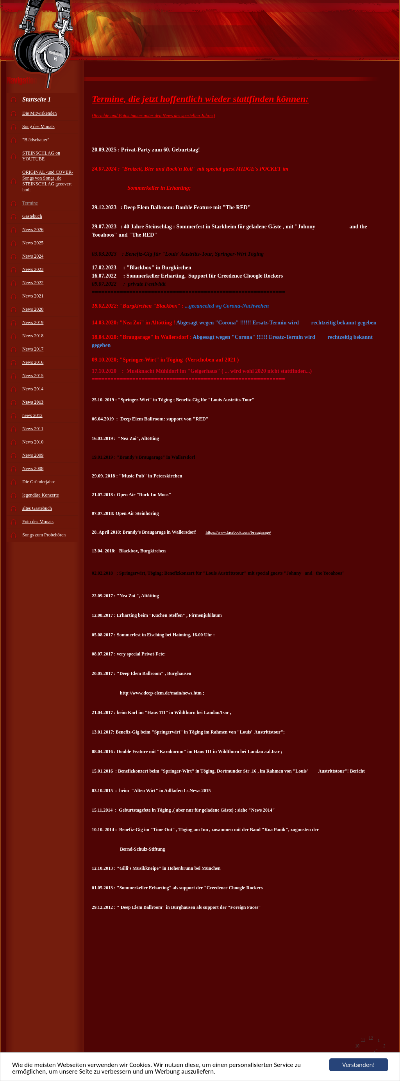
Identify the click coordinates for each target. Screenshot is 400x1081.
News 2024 (32, 256)
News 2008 (32, 468)
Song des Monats (38, 126)
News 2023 (32, 269)
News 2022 (32, 282)
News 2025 (32, 243)
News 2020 (32, 309)
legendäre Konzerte (40, 495)
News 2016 (32, 362)
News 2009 (32, 455)
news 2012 (32, 415)
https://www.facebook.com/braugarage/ (238, 532)
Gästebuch (32, 216)
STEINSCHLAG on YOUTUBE (41, 156)
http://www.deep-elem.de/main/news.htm (161, 693)
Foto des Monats (38, 521)
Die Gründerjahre (38, 481)
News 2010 (32, 442)
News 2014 (32, 389)
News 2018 (32, 335)
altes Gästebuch (37, 508)
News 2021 (32, 296)
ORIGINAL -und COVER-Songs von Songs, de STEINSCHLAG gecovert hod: (47, 180)
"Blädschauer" (35, 139)
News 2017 (32, 349)
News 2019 (32, 322)
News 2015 (32, 375)
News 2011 (32, 428)
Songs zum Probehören (44, 535)
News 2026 (32, 229)
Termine (30, 203)
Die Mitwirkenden (39, 113)
